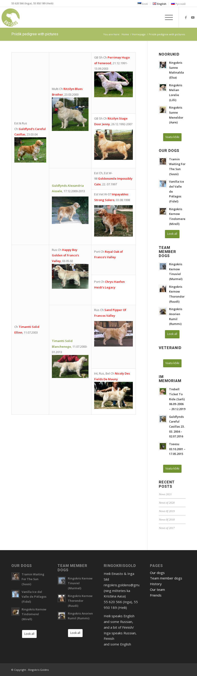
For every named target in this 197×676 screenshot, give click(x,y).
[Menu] (166, 17)
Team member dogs (166, 578)
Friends (156, 595)
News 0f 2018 (166, 519)
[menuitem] (142, 3)
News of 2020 (166, 502)
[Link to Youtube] (192, 17)
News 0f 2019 (166, 511)
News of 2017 (166, 528)
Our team (157, 589)
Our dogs (157, 572)
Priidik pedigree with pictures (34, 34)
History (156, 584)
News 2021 (165, 494)
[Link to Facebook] (185, 17)
